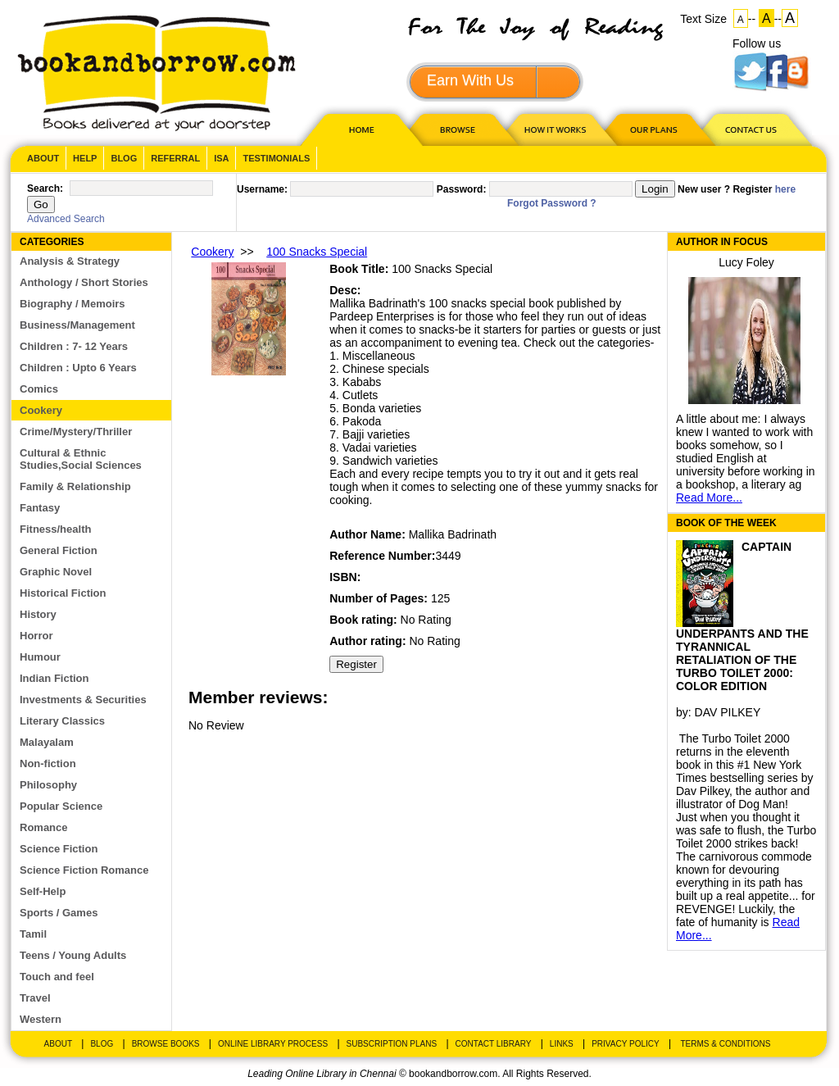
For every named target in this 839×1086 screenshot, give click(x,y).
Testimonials (276, 158)
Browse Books (166, 1043)
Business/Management (77, 325)
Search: (45, 188)
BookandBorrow (156, 73)
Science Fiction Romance (84, 870)
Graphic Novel (56, 572)
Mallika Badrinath (453, 534)
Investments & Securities (83, 699)
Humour (40, 657)
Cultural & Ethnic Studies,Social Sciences (81, 459)
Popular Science (61, 806)
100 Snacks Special (316, 251)
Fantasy (40, 508)
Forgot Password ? (551, 203)
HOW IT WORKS (554, 129)
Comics (39, 389)
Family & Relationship (75, 486)
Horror (36, 635)
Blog (124, 158)
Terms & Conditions (725, 1043)
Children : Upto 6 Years (78, 367)
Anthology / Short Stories (84, 282)
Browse (459, 129)
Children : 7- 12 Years (74, 346)
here (785, 189)
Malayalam (47, 742)
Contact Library (494, 1043)
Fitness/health (55, 529)
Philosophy (48, 785)
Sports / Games (59, 913)
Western (40, 1019)
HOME (358, 129)
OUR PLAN (653, 129)
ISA (221, 158)
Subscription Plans (392, 1043)
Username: (262, 189)
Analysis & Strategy (70, 261)
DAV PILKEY (728, 712)
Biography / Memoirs (72, 304)
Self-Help (43, 891)
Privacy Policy (625, 1043)
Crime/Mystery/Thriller (76, 431)
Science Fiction (59, 849)
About (43, 158)
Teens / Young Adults (73, 955)
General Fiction (59, 550)
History (38, 614)
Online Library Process (273, 1043)
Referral (175, 158)
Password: (462, 189)
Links (562, 1043)
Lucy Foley (746, 262)
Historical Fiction (63, 593)
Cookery (41, 410)
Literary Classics (62, 721)
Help (85, 158)
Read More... (709, 497)
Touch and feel (57, 976)
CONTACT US (749, 129)
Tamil (33, 934)
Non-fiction (48, 763)
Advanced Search (66, 219)
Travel (35, 998)
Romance (44, 827)
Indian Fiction (54, 678)
